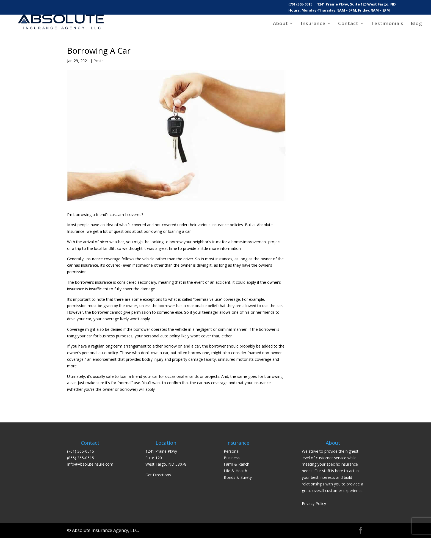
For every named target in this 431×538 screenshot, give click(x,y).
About (280, 23)
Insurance (313, 23)
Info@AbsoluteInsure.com (90, 464)
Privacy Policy (314, 503)
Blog (416, 23)
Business (232, 457)
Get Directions (158, 474)
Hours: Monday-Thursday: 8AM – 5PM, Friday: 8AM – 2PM (339, 11)
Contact (348, 23)
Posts (98, 60)
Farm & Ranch (236, 464)
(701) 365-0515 (300, 4)
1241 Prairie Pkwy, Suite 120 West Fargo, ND (356, 4)
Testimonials (387, 23)
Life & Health (235, 470)
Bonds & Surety (238, 477)
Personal (231, 451)
